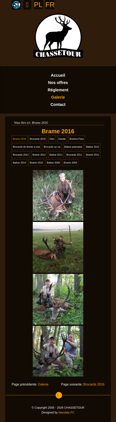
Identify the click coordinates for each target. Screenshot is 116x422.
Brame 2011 (92, 154)
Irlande (62, 139)
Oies (52, 139)
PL (38, 5)
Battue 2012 (92, 146)
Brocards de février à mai (26, 146)
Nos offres (58, 82)
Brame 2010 (36, 162)
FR (50, 5)
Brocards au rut (52, 146)
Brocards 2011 (74, 154)
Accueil (58, 75)
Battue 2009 (53, 162)
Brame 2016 (19, 139)
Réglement (58, 90)
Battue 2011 (56, 154)
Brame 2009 (70, 162)
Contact (58, 104)
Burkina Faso (77, 139)
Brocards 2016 (38, 139)
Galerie (58, 97)
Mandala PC (66, 412)
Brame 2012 (38, 154)
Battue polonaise (73, 146)
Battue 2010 (19, 162)
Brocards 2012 (20, 154)
